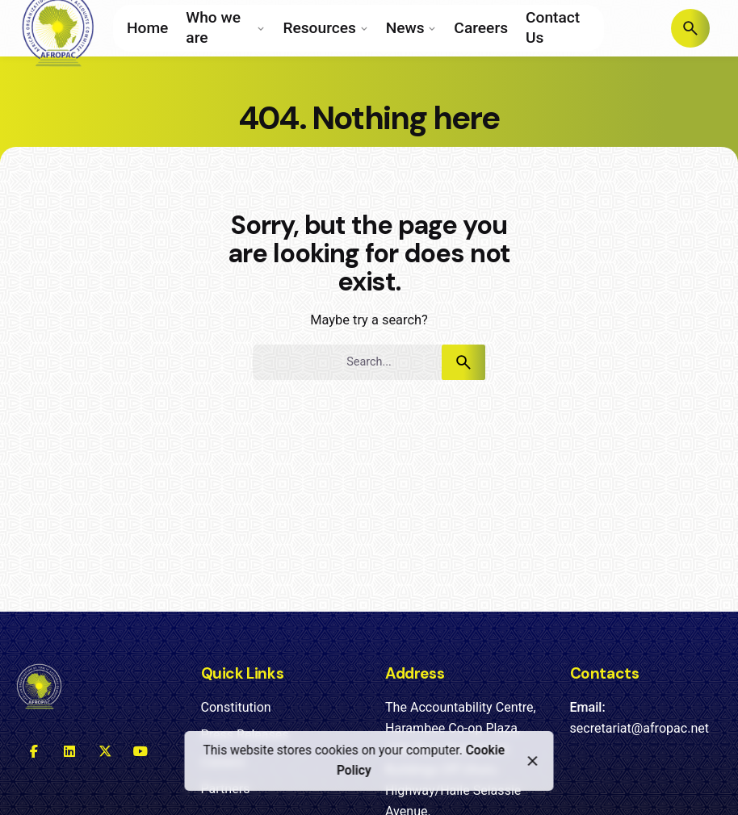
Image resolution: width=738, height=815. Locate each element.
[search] (463, 362)
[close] (533, 761)
